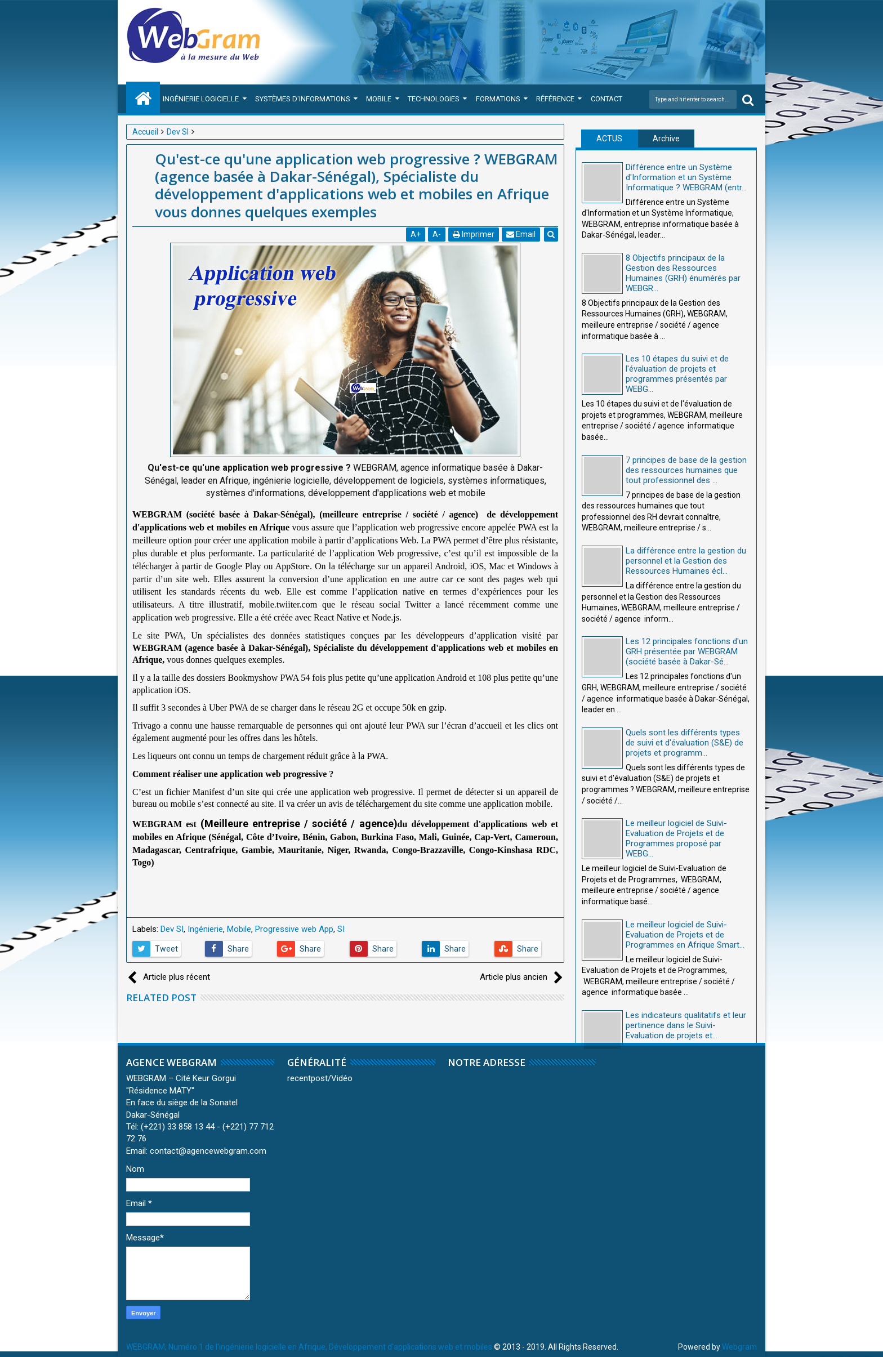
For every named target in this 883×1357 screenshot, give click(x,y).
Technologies (434, 99)
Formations (498, 99)
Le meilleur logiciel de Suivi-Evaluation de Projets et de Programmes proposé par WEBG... (676, 838)
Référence (555, 99)
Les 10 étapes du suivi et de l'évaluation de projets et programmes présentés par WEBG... (677, 374)
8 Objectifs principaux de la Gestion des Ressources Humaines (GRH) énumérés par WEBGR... (683, 273)
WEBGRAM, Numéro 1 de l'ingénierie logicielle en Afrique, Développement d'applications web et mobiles (309, 1346)
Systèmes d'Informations (302, 99)
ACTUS (609, 138)
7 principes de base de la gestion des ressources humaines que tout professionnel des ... (686, 470)
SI (341, 929)
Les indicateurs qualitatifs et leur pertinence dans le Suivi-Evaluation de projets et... (686, 1025)
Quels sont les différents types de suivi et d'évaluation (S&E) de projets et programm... (684, 742)
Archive (666, 138)
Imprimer (473, 234)
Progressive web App (294, 929)
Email (521, 234)
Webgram (739, 1346)
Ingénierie (205, 929)
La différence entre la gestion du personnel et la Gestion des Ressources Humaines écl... (686, 561)
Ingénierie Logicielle (201, 99)
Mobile (378, 99)
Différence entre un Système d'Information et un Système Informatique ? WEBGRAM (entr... (686, 177)
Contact (606, 99)
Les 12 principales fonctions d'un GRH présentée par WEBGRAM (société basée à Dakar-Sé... (687, 651)
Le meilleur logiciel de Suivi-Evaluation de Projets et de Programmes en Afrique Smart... (685, 934)
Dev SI (172, 929)
